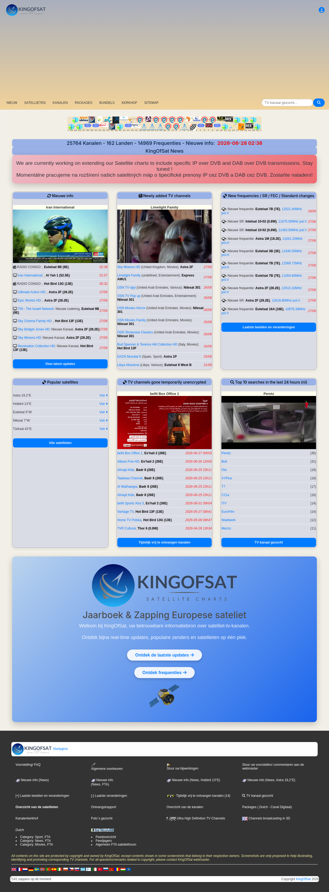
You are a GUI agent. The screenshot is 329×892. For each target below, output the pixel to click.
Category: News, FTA (35, 841)
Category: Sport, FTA (35, 837)
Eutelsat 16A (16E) (269, 309)
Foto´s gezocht (101, 818)
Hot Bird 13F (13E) (69, 321)
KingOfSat (303, 879)
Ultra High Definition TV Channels (196, 818)
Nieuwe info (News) (32, 780)
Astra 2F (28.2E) (61, 292)
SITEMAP (151, 103)
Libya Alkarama (128, 365)
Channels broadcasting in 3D (266, 818)
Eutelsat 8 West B (177, 365)
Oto (224, 470)
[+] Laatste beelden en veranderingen (42, 796)
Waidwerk (228, 520)
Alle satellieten (60, 443)
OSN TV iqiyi (126, 287)
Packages (249, 807)
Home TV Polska (129, 520)
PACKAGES (83, 103)
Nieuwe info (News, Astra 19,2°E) (268, 780)
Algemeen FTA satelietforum (116, 844)
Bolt (224, 461)
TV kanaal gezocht (269, 542)
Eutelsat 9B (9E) (56, 267)
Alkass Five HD (128, 461)
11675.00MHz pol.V (292, 221)
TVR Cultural (126, 528)
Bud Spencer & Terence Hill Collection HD (147, 344)
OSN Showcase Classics (135, 332)
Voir (104, 395)
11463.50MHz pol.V (292, 230)
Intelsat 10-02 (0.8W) (260, 221)
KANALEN (60, 103)
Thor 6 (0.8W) (148, 528)
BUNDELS (107, 103)
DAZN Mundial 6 (129, 356)
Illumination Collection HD (36, 346)
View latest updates (60, 364)
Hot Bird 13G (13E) (58, 284)
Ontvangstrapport (103, 807)
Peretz (226, 453)
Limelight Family (129, 275)
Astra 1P (170, 356)
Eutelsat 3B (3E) (267, 251)
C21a (225, 495)
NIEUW (11, 103)
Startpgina (40, 749)
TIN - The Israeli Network (36, 309)
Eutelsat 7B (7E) (267, 209)
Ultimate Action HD (31, 292)
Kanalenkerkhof (27, 818)
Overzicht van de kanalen (185, 807)
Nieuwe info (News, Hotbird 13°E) (193, 780)
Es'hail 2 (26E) (155, 453)
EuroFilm (227, 512)
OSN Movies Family (131, 320)
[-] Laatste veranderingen (109, 796)
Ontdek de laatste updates (164, 654)
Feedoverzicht (106, 837)
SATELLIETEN (35, 103)
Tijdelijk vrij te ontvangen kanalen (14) (198, 796)
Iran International (30, 275)
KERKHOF (129, 103)
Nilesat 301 (192, 287)
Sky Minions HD (29, 338)
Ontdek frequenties (164, 672)
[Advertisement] (164, 58)
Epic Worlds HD (29, 300)
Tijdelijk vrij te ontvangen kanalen (164, 542)
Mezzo (226, 528)
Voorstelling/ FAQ (28, 765)
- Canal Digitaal (279, 807)
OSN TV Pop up (128, 296)
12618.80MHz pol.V (286, 300)
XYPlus (226, 478)
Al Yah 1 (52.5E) (58, 275)
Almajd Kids (125, 470)
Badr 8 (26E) (145, 470)
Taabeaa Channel (130, 478)
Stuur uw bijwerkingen (182, 766)
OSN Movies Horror (131, 308)
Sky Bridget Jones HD (33, 329)
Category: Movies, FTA (36, 844)
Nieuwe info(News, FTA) (102, 782)
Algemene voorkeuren (107, 767)
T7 (223, 486)
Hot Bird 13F (126, 348)
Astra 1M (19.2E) (267, 239)
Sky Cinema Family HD (34, 321)
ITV (224, 503)
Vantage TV (125, 512)
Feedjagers (104, 841)
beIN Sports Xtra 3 (130, 503)
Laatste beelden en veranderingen (269, 327)
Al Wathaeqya (127, 486)
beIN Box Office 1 (130, 453)
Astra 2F (186, 267)
